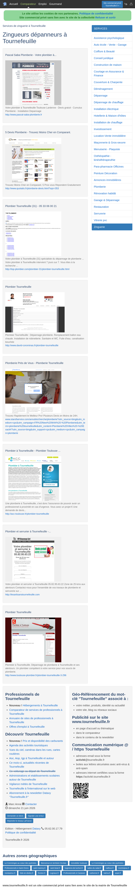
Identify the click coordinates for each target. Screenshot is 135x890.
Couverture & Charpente (108, 82)
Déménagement (103, 88)
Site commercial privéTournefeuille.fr (112, 4)
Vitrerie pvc (100, 220)
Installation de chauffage (108, 122)
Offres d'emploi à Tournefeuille (27, 726)
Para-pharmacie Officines (109, 166)
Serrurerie (100, 213)
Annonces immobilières (107, 180)
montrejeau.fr (123, 868)
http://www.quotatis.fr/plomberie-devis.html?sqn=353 (32, 188)
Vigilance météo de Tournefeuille (28, 784)
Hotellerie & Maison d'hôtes (110, 115)
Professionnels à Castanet (74, 873)
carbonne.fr (94, 873)
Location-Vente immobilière (110, 135)
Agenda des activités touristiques (28, 745)
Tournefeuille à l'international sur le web (32, 788)
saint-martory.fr (39, 868)
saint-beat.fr (55, 868)
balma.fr (107, 873)
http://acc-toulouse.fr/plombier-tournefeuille (27, 514)
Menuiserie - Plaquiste (107, 149)
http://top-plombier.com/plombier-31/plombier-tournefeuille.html (37, 269)
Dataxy (36, 828)
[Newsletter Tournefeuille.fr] (125, 4)
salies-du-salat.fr (94, 868)
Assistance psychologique (109, 38)
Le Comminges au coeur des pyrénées (20, 863)
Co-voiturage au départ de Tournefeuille (32, 771)
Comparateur (28, 3)
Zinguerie (99, 226)
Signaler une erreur (36, 816)
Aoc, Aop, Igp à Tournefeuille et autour (31, 758)
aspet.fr (118, 873)
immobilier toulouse (79, 863)
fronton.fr (41, 873)
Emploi (42, 3)
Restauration (101, 206)
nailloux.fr (110, 868)
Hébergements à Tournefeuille (40, 705)
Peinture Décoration (105, 173)
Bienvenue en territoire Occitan (53, 863)
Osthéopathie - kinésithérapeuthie (104, 157)
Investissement (102, 129)
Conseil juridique (103, 58)
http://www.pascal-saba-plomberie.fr (23, 114)
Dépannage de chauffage (108, 102)
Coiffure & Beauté (104, 51)
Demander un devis (15, 816)
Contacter (31, 804)
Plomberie (100, 186)
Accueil (13, 3)
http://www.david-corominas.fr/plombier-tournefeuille (31, 345)
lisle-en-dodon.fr (26, 873)
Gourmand (55, 3)
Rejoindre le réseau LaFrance (19, 821)
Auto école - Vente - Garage (110, 44)
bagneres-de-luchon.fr (74, 868)
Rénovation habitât (105, 193)
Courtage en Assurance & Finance (109, 73)
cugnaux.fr (54, 873)
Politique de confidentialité (96, 13)
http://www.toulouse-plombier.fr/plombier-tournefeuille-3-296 (35, 675)
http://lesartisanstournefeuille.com (22, 594)
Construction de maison (108, 64)
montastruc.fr (10, 873)
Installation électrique (106, 109)
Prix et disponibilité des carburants (43, 740)
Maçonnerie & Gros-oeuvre (110, 142)
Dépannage (100, 95)
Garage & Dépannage (107, 200)
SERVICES (100, 28)
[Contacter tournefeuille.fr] (131, 4)
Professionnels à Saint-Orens (17, 868)
